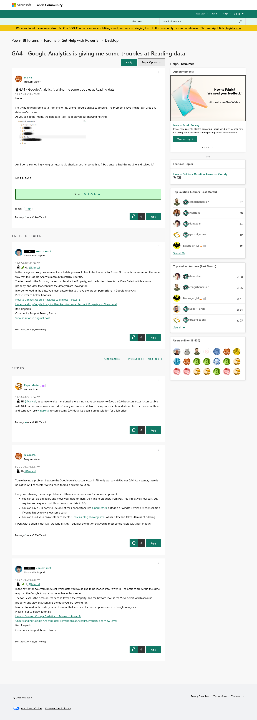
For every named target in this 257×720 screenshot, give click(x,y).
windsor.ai (43, 410)
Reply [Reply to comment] (153, 337)
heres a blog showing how (89, 517)
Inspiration (86, 4)
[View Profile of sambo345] (30, 454)
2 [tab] (204, 147)
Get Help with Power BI (81, 40)
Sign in (213, 13)
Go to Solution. (93, 194)
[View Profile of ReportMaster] (31, 385)
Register (200, 13)
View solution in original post (32, 318)
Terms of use (220, 696)
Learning (146, 4)
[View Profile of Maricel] (28, 77)
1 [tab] (202, 147)
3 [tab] (206, 147)
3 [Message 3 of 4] (26, 535)
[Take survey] (185, 139)
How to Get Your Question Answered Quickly (200, 174)
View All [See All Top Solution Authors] (179, 253)
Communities (117, 4)
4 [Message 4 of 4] (26, 421)
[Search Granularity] (144, 21)
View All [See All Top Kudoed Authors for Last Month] (179, 327)
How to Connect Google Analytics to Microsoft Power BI (48, 299)
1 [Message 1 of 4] (26, 216)
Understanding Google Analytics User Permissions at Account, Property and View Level (66, 304)
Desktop (112, 40)
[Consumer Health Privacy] (58, 708)
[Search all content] (202, 21)
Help (225, 13)
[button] (129, 62)
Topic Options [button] (150, 62)
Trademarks (237, 696)
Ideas (101, 4)
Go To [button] (237, 13)
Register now (233, 28)
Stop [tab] (212, 147)
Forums (70, 4)
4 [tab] (209, 147)
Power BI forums (25, 40)
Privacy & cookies (200, 696)
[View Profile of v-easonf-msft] (43, 251)
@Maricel (34, 267)
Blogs (133, 4)
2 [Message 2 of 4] (26, 329)
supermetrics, (99, 508)
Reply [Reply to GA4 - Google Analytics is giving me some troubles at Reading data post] (153, 216)
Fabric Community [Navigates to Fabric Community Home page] (49, 5)
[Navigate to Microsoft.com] (21, 5)
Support (161, 4)
